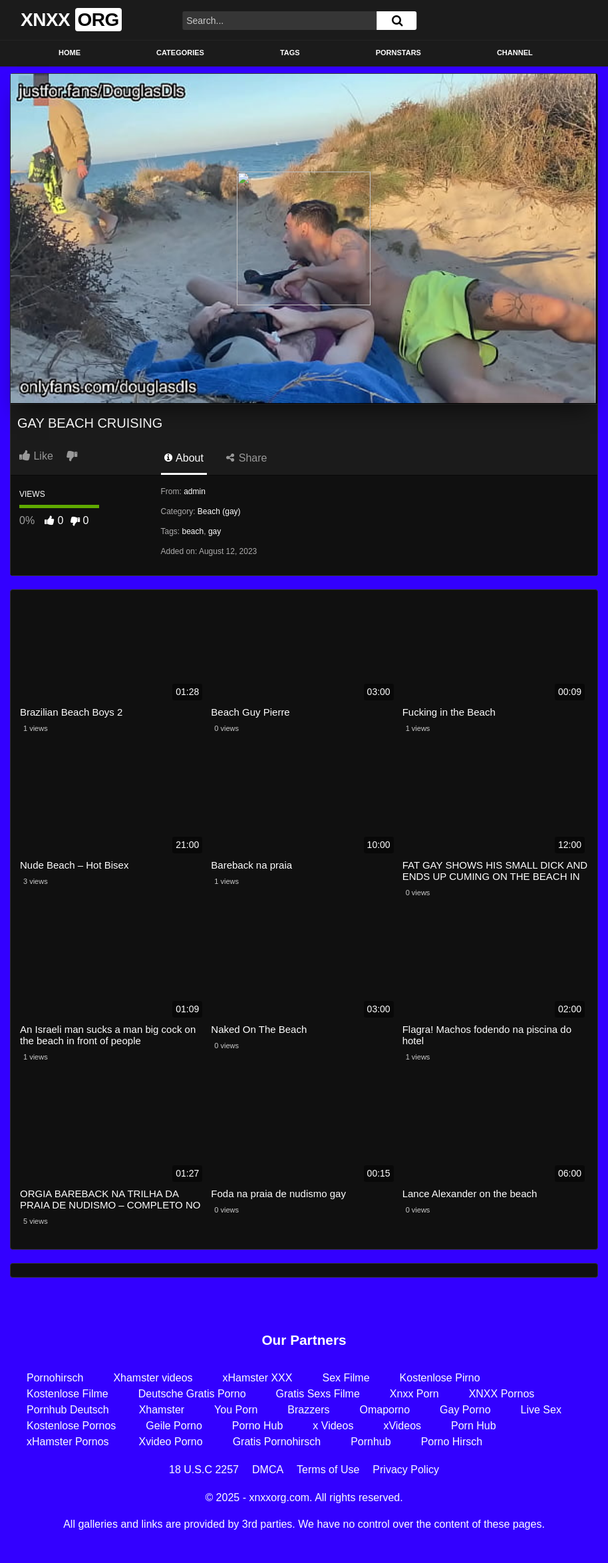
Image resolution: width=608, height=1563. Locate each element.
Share (246, 458)
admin (195, 491)
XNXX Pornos (502, 1393)
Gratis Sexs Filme (318, 1393)
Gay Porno (465, 1409)
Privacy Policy (406, 1469)
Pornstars (398, 53)
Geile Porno (174, 1425)
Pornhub (371, 1441)
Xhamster (161, 1409)
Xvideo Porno (171, 1441)
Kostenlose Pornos (71, 1425)
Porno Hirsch (451, 1441)
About (184, 458)
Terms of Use (328, 1469)
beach (193, 531)
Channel (515, 53)
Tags (290, 53)
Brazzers (308, 1409)
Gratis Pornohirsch (277, 1441)
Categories (180, 53)
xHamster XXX (258, 1377)
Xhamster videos (152, 1377)
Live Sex (541, 1409)
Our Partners (303, 1340)
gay (214, 531)
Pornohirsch (55, 1377)
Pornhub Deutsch (68, 1409)
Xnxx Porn (414, 1393)
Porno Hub (257, 1425)
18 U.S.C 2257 (204, 1469)
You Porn (235, 1409)
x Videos (333, 1425)
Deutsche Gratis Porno (192, 1393)
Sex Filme (345, 1377)
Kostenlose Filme (67, 1393)
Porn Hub (473, 1425)
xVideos (402, 1425)
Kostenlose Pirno (440, 1377)
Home (69, 53)
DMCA (267, 1469)
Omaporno (384, 1409)
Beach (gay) (219, 511)
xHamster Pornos (68, 1441)
